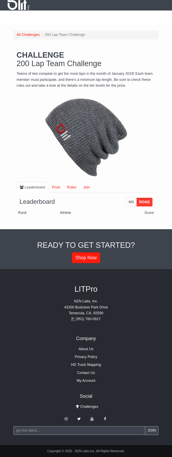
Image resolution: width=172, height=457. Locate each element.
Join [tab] (86, 187)
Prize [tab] (56, 187)
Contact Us (86, 373)
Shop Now (86, 257)
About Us (86, 349)
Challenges (28, 35)
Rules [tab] (71, 187)
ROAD (144, 202)
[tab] (32, 187)
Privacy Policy (86, 357)
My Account (86, 381)
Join (152, 430)
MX (131, 202)
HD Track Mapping (86, 365)
